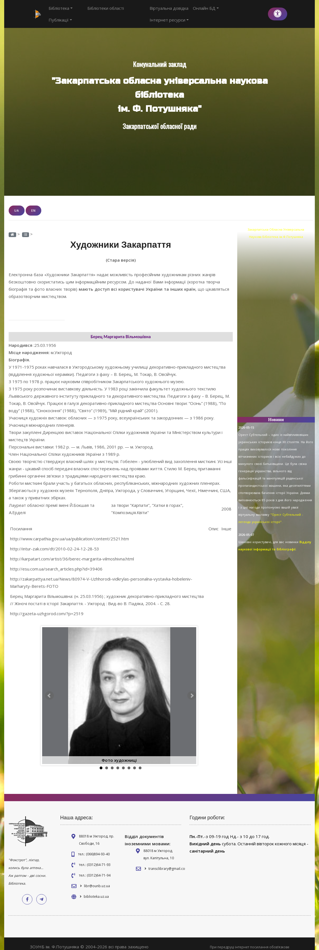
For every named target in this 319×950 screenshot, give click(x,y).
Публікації (129, 11)
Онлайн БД (207, 11)
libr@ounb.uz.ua (97, 879)
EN (33, 204)
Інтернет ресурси (243, 11)
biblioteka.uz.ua (96, 890)
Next (191, 689)
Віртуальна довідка (170, 11)
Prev (49, 689)
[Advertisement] (276, 322)
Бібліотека (61, 11)
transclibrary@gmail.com (168, 862)
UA (16, 204)
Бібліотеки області (95, 11)
